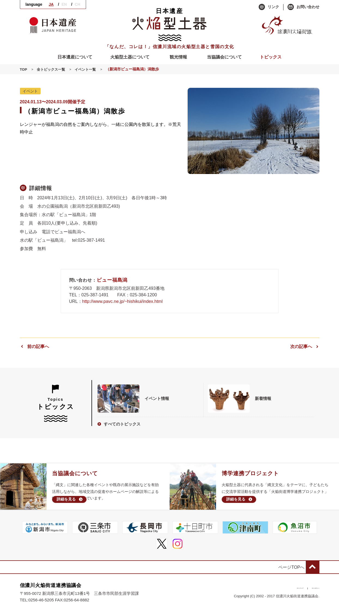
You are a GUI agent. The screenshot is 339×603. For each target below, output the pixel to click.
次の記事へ (304, 346)
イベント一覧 (88, 69)
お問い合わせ (303, 7)
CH (77, 4)
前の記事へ (34, 346)
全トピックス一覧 (52, 69)
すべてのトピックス (119, 422)
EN (64, 4)
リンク (269, 7)
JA (51, 4)
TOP (24, 69)
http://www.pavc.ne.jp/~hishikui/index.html (122, 301)
